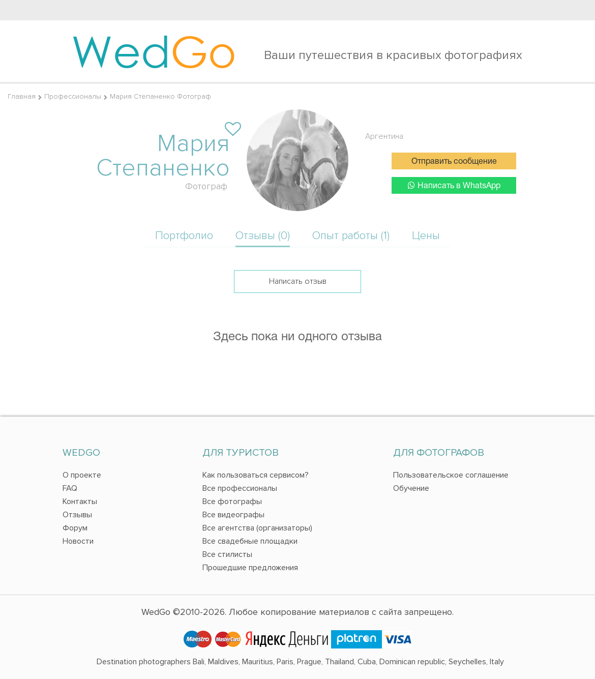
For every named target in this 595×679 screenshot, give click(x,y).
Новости (78, 541)
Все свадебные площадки (250, 541)
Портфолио (184, 236)
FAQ (70, 488)
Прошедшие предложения (250, 568)
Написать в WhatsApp (454, 185)
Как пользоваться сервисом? (255, 475)
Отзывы (77, 515)
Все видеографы (233, 515)
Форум (75, 528)
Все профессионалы (239, 488)
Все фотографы (232, 501)
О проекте (82, 475)
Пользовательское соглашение (451, 475)
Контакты (80, 501)
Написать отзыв (297, 281)
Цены (426, 236)
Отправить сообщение (454, 161)
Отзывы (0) (262, 236)
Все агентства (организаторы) (257, 528)
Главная (22, 96)
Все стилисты (227, 554)
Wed (153, 50)
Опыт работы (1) (351, 236)
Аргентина (384, 136)
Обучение (411, 488)
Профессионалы (72, 96)
